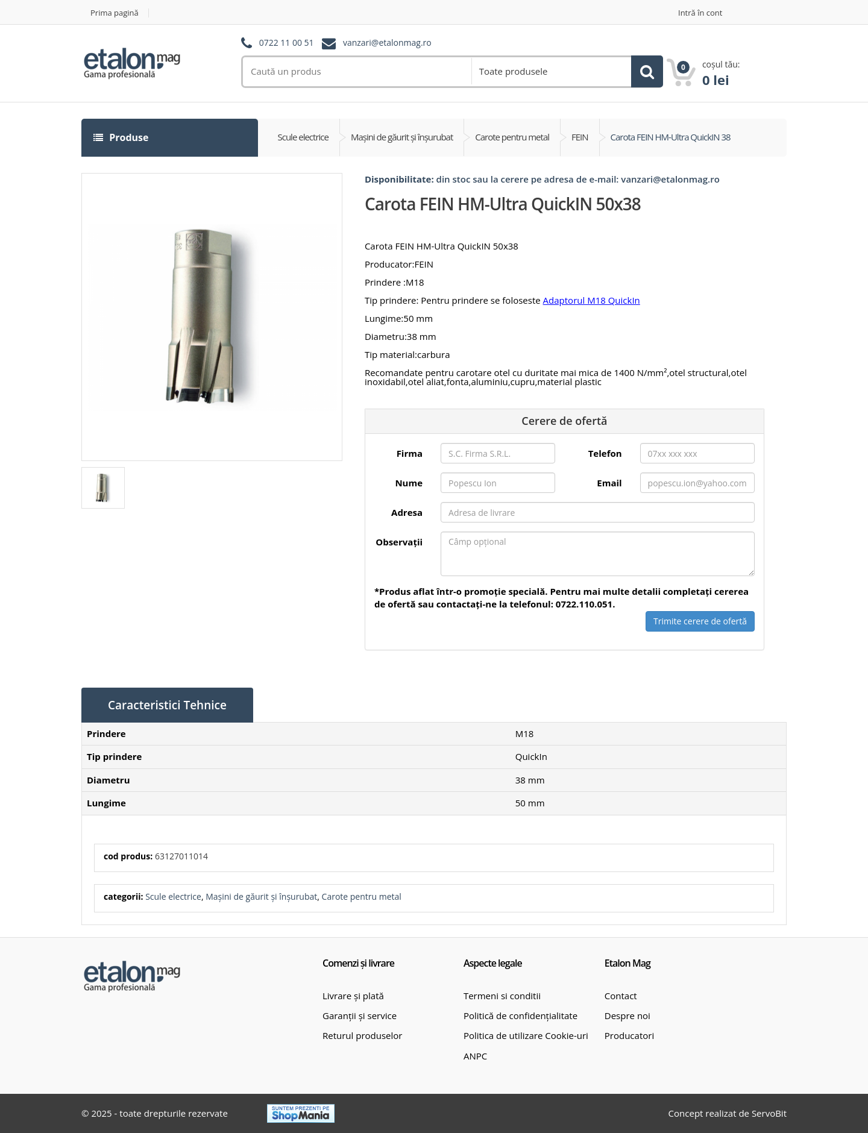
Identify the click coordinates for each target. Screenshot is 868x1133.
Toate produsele (513, 71)
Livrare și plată (353, 996)
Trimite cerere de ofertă (700, 621)
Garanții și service (359, 1015)
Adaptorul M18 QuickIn (591, 300)
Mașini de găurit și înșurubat (261, 896)
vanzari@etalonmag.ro (387, 43)
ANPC (475, 1056)
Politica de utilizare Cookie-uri (526, 1035)
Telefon (605, 453)
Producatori (629, 1035)
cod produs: (128, 856)
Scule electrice (173, 896)
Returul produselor (362, 1035)
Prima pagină (114, 12)
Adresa (407, 512)
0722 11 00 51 (286, 43)
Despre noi (627, 1015)
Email (609, 483)
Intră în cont (700, 12)
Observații (399, 542)
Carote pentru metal (361, 896)
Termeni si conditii (502, 996)
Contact (621, 996)
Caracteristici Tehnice (167, 705)
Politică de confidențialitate (520, 1015)
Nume (409, 483)
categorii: (123, 896)
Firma (410, 453)
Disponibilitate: (399, 179)
